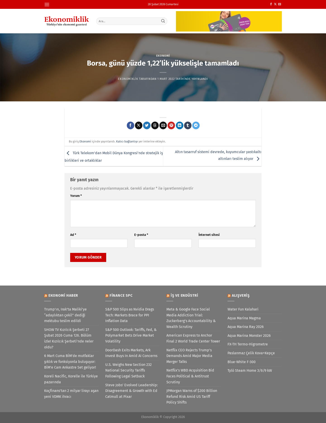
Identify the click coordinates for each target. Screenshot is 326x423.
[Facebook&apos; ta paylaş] (130, 125)
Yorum (76, 196)
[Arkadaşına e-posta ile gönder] (163, 125)
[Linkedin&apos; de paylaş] (179, 125)
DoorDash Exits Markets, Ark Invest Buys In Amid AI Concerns (131, 353)
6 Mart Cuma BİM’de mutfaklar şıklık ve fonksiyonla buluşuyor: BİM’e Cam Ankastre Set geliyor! (70, 361)
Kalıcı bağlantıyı (127, 141)
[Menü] (47, 4)
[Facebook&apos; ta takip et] (271, 4)
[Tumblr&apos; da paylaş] (188, 125)
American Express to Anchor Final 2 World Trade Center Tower (193, 338)
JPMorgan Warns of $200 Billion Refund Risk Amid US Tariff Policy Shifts (191, 396)
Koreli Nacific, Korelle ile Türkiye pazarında (71, 379)
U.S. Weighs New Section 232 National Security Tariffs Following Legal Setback (128, 370)
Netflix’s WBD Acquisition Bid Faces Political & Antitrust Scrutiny (190, 376)
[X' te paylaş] (138, 125)
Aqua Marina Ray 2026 (246, 327)
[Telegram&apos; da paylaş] (196, 125)
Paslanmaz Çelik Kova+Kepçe (251, 353)
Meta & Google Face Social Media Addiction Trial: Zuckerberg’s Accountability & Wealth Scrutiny (191, 318)
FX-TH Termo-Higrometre (248, 344)
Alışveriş (241, 295)
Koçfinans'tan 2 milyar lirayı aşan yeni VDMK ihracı (71, 394)
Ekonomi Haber (63, 295)
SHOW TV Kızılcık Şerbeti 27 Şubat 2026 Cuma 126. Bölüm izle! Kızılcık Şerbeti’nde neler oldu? (68, 338)
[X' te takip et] (275, 4)
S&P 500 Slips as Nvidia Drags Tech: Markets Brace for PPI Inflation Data (129, 315)
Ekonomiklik (128, 79)
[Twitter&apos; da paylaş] (147, 125)
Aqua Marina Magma (244, 318)
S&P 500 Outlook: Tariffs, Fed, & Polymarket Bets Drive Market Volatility (131, 335)
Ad (73, 235)
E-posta (141, 235)
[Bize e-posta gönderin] (279, 4)
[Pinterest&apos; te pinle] (171, 125)
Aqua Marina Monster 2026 (249, 335)
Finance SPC (121, 295)
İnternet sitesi (209, 235)
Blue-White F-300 (242, 362)
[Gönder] (163, 21)
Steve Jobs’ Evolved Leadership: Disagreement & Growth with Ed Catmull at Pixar (131, 391)
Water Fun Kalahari (243, 309)
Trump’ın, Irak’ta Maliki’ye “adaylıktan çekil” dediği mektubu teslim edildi (65, 315)
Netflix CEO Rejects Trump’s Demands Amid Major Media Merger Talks (189, 356)
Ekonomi (163, 55)
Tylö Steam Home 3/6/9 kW (250, 370)
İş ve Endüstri (184, 295)
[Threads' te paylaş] (155, 125)
